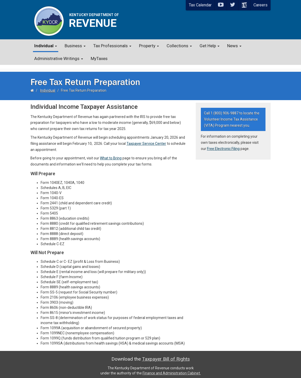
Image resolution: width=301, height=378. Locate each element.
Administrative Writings (58, 58)
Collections (179, 45)
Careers (260, 5)
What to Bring (111, 154)
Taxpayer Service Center (146, 139)
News (234, 45)
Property (149, 45)
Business (75, 45)
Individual (45, 45)
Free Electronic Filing (223, 145)
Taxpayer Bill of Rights (166, 355)
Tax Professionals (112, 45)
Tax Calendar (200, 5)
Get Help (209, 45)
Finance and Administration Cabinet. (172, 369)
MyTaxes (99, 58)
